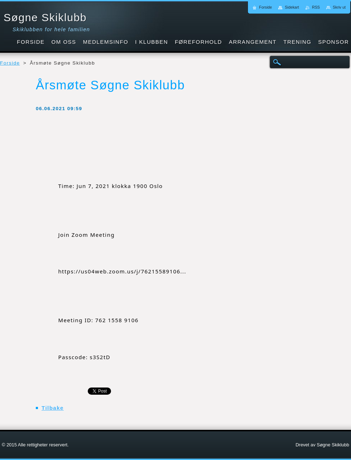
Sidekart (292, 7)
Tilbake (53, 408)
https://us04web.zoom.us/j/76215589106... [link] (122, 271)
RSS (316, 7)
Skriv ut (339, 7)
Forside (10, 63)
